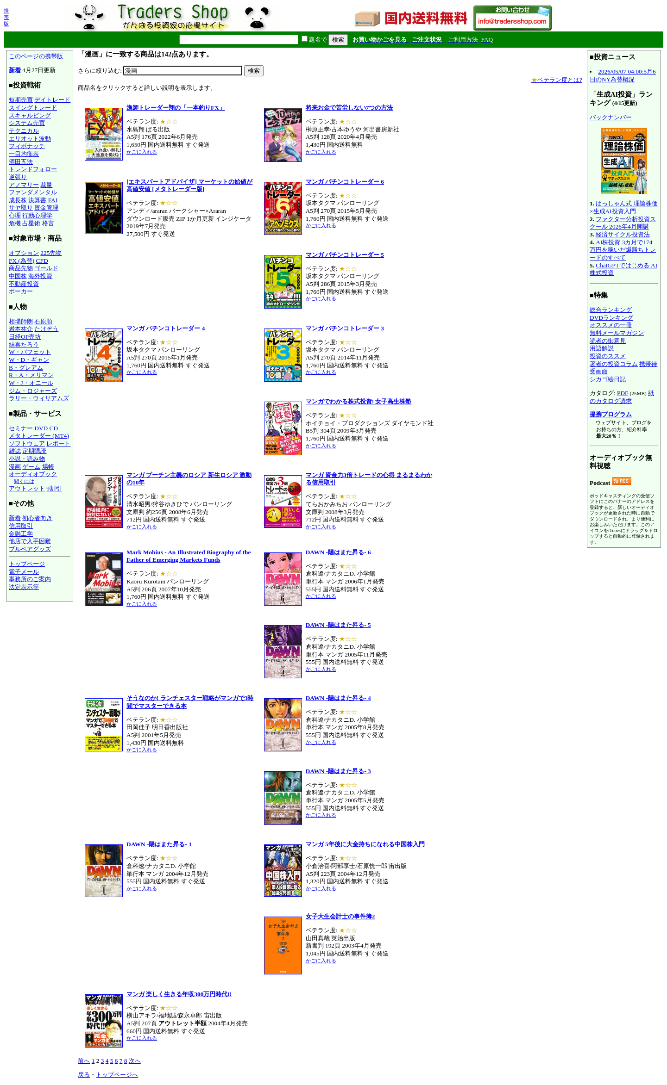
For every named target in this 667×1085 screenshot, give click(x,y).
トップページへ (117, 1074)
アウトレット (27, 488)
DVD (41, 428)
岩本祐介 (21, 328)
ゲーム (31, 466)
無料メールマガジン (617, 332)
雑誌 (15, 450)
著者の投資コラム (614, 363)
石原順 (43, 321)
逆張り (18, 177)
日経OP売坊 (25, 336)
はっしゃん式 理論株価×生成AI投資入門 (624, 207)
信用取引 (21, 525)
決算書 (37, 200)
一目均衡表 (24, 153)
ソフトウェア (27, 443)
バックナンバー (611, 117)
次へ (135, 1060)
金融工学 (21, 533)
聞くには (24, 481)
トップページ (27, 563)
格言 (48, 223)
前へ (84, 1060)
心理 (15, 215)
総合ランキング (611, 309)
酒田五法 (21, 161)
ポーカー (21, 291)
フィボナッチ (27, 146)
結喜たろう (24, 344)
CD (54, 428)
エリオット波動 (30, 138)
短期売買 (21, 99)
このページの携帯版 (36, 56)
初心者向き (37, 518)
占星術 (31, 223)
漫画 (15, 466)
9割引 (54, 488)
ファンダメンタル (33, 192)
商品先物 (21, 268)
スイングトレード (33, 107)
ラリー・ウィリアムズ (39, 398)
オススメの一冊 (611, 325)
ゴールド (46, 268)
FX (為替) (21, 260)
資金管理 (46, 207)
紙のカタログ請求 (622, 397)
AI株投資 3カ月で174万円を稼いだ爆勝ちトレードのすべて (623, 250)
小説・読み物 (27, 458)
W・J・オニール (31, 382)
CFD (42, 260)
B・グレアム (26, 367)
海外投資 (40, 276)
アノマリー (24, 184)
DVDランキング (611, 317)
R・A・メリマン (31, 375)
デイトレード (52, 99)
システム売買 (27, 122)
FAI (53, 200)
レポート (58, 443)
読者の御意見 (608, 340)
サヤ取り (21, 207)
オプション (24, 252)
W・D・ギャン (29, 359)
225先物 (51, 252)
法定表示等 (24, 586)
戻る (84, 1074)
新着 (15, 70)
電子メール (24, 571)
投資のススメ (608, 356)
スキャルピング (30, 115)
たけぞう (46, 328)
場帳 (48, 466)
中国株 (18, 276)
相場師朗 (21, 321)
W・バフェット (30, 351)
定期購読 (34, 450)
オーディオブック (33, 474)
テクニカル (24, 130)
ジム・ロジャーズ (33, 390)
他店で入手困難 (30, 541)
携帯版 (6, 17)
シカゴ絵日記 (608, 379)
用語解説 (602, 348)
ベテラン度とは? (556, 79)
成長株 (18, 200)
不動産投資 (24, 283)
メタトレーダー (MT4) (39, 435)
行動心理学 (37, 215)
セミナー (21, 428)
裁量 (46, 184)
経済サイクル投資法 (623, 234)
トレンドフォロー (33, 169)
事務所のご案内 (30, 579)
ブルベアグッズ (30, 549)
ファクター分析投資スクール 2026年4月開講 (623, 223)
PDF (622, 393)
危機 (15, 223)
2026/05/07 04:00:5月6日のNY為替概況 (623, 75)
